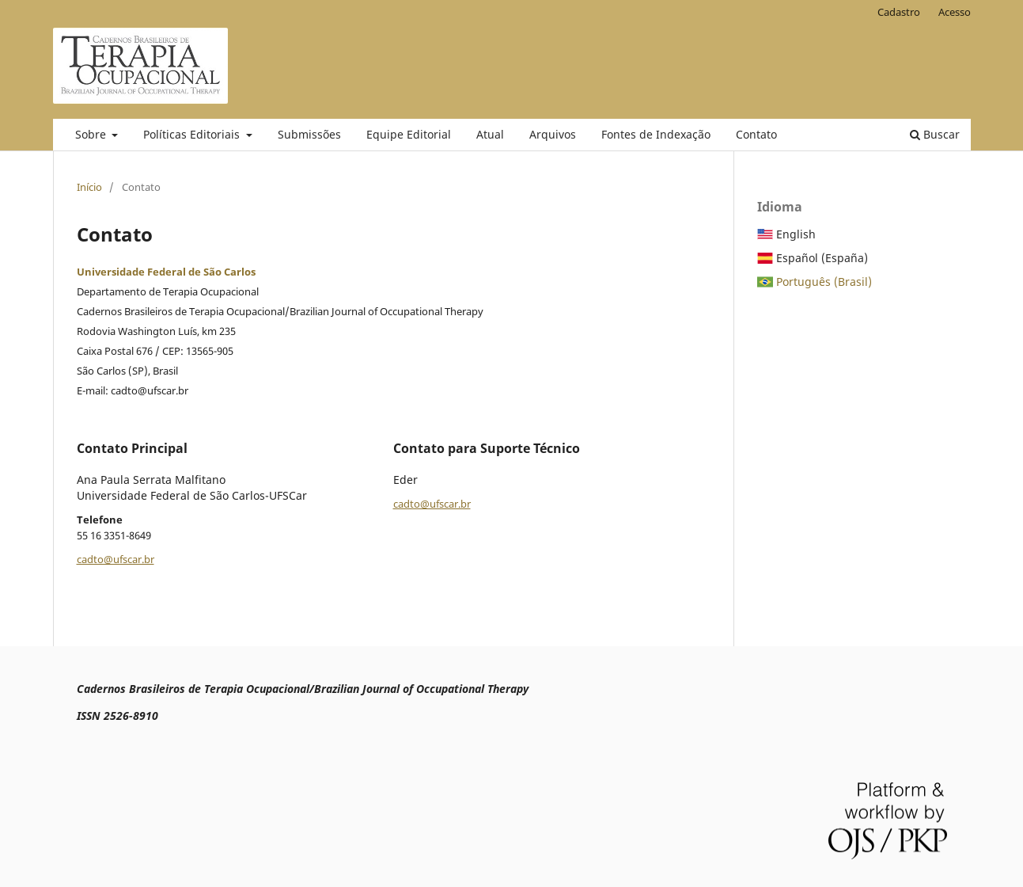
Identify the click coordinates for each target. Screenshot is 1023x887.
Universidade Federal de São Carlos (166, 272)
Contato (756, 134)
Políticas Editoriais (193, 134)
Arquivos (552, 134)
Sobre (92, 134)
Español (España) (822, 257)
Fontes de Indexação (655, 134)
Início (89, 187)
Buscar (935, 134)
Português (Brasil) (824, 281)
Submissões (309, 134)
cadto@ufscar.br (115, 559)
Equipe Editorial (408, 134)
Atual (490, 134)
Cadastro (898, 12)
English (796, 234)
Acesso (954, 12)
